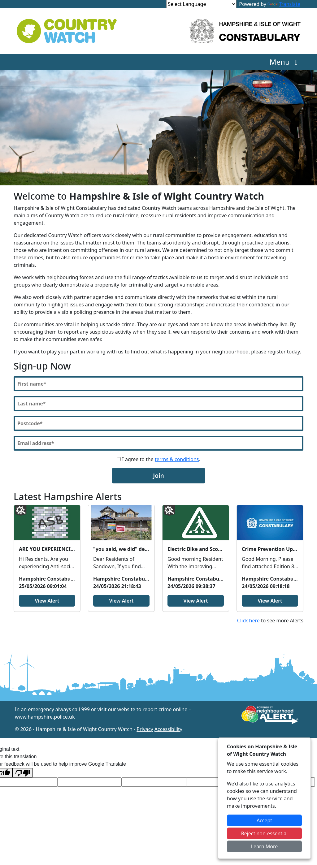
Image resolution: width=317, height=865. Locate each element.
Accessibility (168, 729)
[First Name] (158, 383)
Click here (248, 620)
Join (158, 475)
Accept (264, 820)
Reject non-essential (264, 833)
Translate (283, 4)
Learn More (264, 846)
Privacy (145, 729)
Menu (285, 62)
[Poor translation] (23, 772)
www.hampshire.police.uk (45, 716)
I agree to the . (158, 459)
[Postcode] (158, 423)
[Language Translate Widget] (201, 4)
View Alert (47, 600)
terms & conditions (177, 459)
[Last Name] (158, 403)
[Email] (158, 443)
